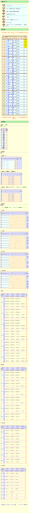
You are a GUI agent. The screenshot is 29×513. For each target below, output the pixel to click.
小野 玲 (10, 60)
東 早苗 (14, 105)
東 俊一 (10, 105)
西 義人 (10, 71)
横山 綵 (14, 54)
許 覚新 (10, 43)
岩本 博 (10, 66)
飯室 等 (10, 46)
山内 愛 (14, 40)
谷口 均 (10, 86)
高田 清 (10, 92)
